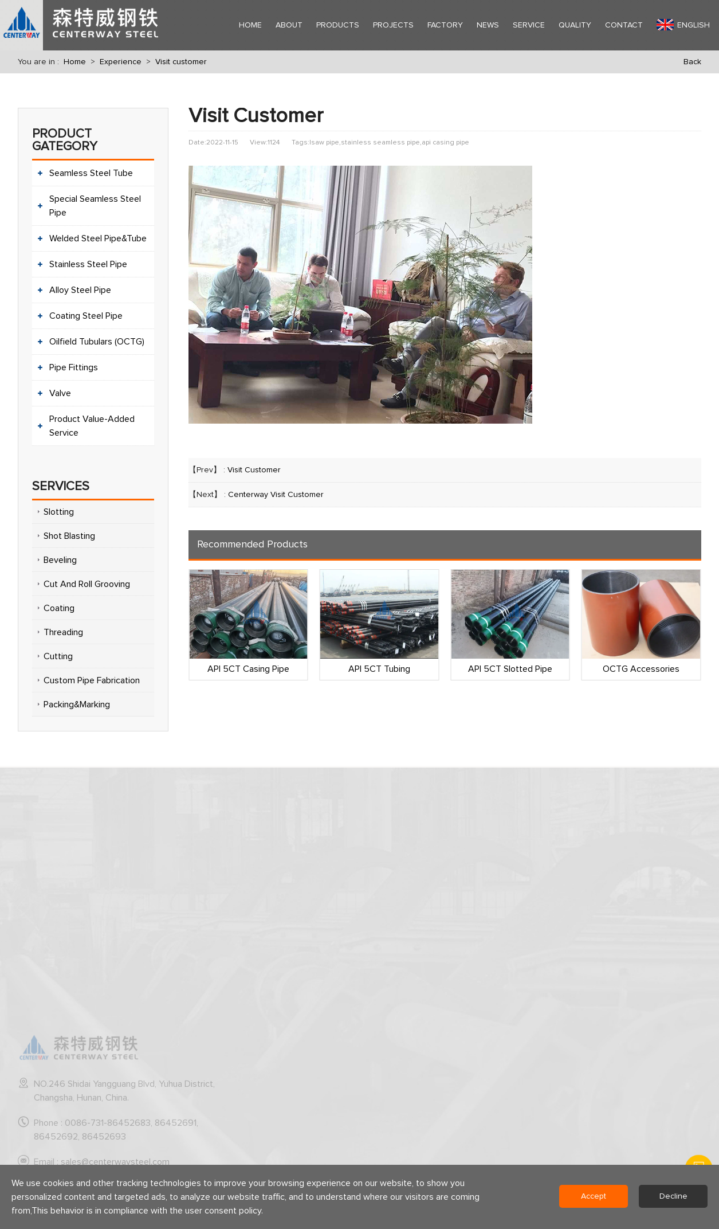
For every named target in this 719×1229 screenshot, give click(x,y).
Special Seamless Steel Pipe (95, 205)
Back (692, 62)
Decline (673, 1196)
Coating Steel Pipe (86, 315)
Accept (593, 1196)
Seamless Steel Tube (91, 173)
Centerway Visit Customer (276, 495)
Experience (121, 62)
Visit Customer (254, 470)
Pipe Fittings (73, 367)
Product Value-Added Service (92, 425)
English (683, 24)
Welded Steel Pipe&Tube (98, 238)
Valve (60, 393)
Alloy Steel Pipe (80, 290)
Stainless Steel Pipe (88, 264)
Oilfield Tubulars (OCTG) (96, 341)
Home (75, 62)
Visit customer (181, 62)
